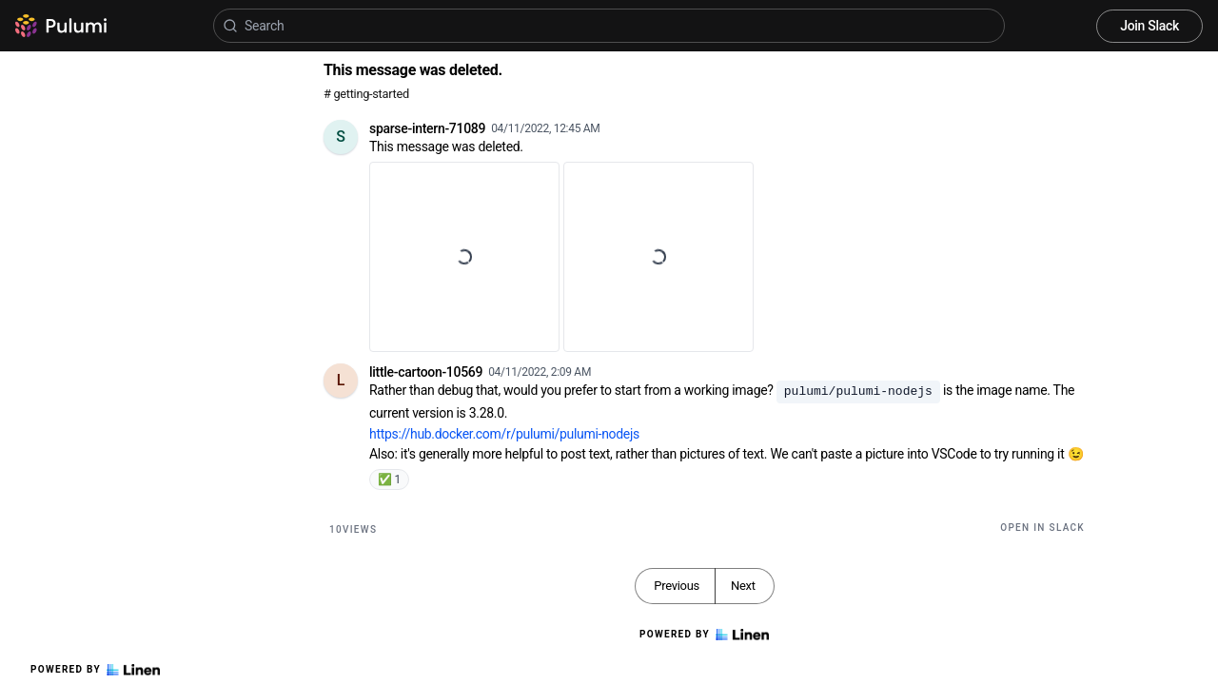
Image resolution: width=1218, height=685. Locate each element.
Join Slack (1149, 25)
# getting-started (366, 94)
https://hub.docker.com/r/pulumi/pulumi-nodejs (504, 433)
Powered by (95, 669)
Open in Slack (1042, 527)
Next (743, 585)
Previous (676, 585)
